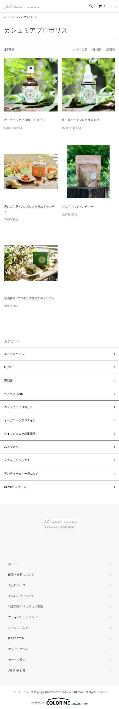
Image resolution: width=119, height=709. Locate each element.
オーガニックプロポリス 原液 (81, 120)
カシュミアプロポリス (26, 17)
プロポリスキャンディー (77, 206)
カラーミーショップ (22, 692)
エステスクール (14, 353)
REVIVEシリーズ (15, 486)
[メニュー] (113, 6)
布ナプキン (11, 447)
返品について (16, 585)
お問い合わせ (16, 670)
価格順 (96, 49)
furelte (8, 367)
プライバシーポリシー (22, 617)
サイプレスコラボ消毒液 (20, 433)
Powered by (59, 701)
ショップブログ (18, 627)
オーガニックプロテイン (20, 420)
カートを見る (16, 659)
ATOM (20, 638)
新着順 (110, 49)
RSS (11, 638)
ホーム (7, 17)
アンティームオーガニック (21, 473)
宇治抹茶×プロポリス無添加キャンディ (29, 298)
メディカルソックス (17, 460)
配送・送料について (21, 574)
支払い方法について (21, 596)
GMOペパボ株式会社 (73, 692)
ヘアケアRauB (13, 393)
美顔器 (8, 380)
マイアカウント (18, 649)
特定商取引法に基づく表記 (25, 606)
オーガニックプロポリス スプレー (26, 120)
